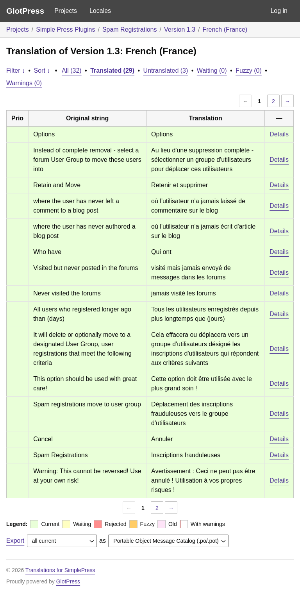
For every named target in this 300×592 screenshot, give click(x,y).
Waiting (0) (212, 70)
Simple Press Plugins (65, 29)
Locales (100, 10)
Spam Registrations (129, 29)
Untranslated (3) (165, 70)
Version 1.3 (179, 29)
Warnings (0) (24, 83)
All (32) (72, 70)
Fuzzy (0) (249, 70)
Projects (65, 10)
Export (15, 540)
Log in (279, 10)
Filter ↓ (15, 70)
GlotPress (25, 10)
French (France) (224, 29)
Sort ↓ (42, 70)
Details (279, 134)
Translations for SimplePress (60, 570)
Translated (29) (112, 70)
